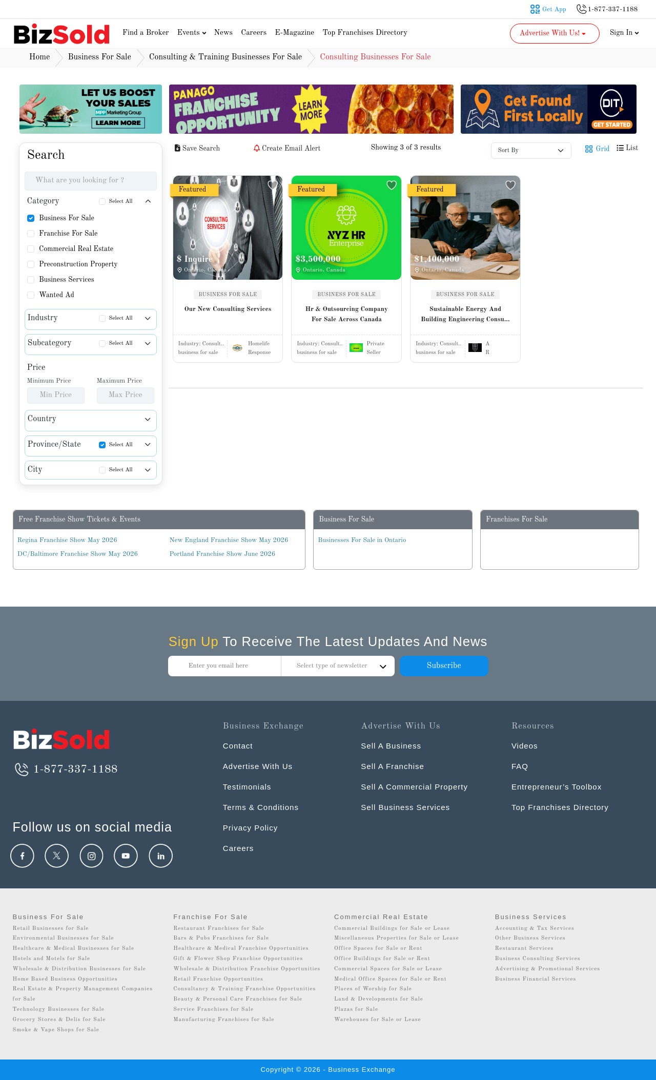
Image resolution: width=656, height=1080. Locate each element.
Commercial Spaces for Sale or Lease (388, 969)
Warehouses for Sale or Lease (377, 1020)
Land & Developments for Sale (378, 999)
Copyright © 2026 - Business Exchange (327, 1069)
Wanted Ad (56, 295)
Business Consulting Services (538, 959)
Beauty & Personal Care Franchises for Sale (237, 999)
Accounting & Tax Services (535, 928)
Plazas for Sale (356, 1009)
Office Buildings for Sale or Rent (382, 959)
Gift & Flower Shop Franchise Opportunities (238, 959)
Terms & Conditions (261, 807)
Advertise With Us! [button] (554, 33)
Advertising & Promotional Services (547, 969)
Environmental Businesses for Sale (63, 938)
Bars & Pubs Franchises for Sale (221, 938)
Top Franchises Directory (364, 33)
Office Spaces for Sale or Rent (378, 948)
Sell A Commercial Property (414, 786)
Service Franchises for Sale (213, 1009)
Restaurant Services (524, 948)
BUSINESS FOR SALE (228, 294)
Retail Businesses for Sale (51, 928)
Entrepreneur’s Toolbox (556, 786)
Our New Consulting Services (228, 309)
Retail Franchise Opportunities (218, 979)
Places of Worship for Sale (373, 989)
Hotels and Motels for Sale (51, 959)
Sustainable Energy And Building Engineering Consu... (465, 314)
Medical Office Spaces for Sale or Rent (390, 979)
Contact (238, 745)
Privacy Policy (250, 827)
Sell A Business (391, 745)
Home (39, 57)
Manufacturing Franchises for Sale (223, 1020)
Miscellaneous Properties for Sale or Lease (396, 938)
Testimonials (247, 786)
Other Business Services (530, 938)
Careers (253, 33)
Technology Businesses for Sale (59, 1009)
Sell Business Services (405, 807)
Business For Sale (66, 218)
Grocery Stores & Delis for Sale (59, 1020)
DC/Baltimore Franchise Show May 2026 (77, 554)
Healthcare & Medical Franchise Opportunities (241, 948)
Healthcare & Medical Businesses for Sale (73, 948)
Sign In (625, 32)
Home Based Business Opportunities (65, 979)
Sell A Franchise (392, 766)
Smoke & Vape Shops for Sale (56, 1030)
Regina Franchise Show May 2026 (67, 540)
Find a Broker (145, 33)
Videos (524, 745)
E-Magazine (294, 33)
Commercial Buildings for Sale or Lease (392, 928)
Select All (121, 201)
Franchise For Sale (68, 233)
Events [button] (193, 33)
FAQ (519, 766)
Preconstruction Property (78, 264)
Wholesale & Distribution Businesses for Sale (79, 969)
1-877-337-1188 (65, 769)
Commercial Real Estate (76, 249)
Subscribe (443, 666)
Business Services (66, 279)
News (223, 33)
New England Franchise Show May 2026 (229, 540)
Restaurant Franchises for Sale (218, 928)
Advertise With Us (258, 766)
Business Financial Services (536, 979)
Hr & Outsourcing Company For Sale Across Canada (346, 314)
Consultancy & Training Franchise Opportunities (244, 989)
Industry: (201, 344)
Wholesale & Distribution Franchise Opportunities (246, 969)
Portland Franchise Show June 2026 (223, 554)
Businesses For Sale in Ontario (362, 540)
